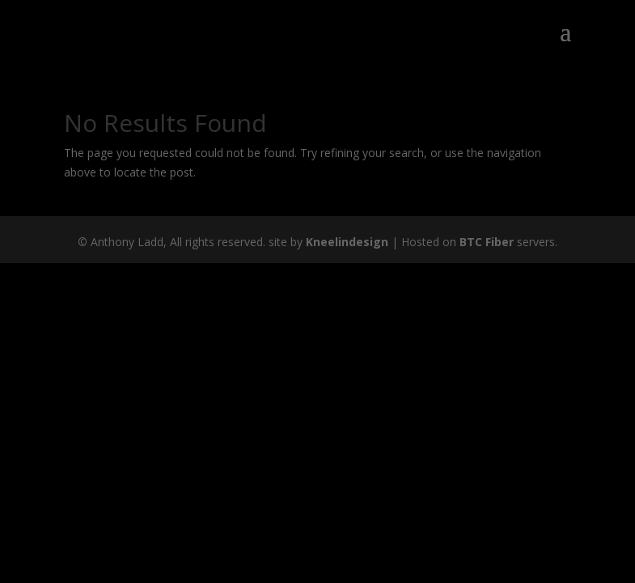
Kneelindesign (347, 241)
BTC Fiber (486, 241)
